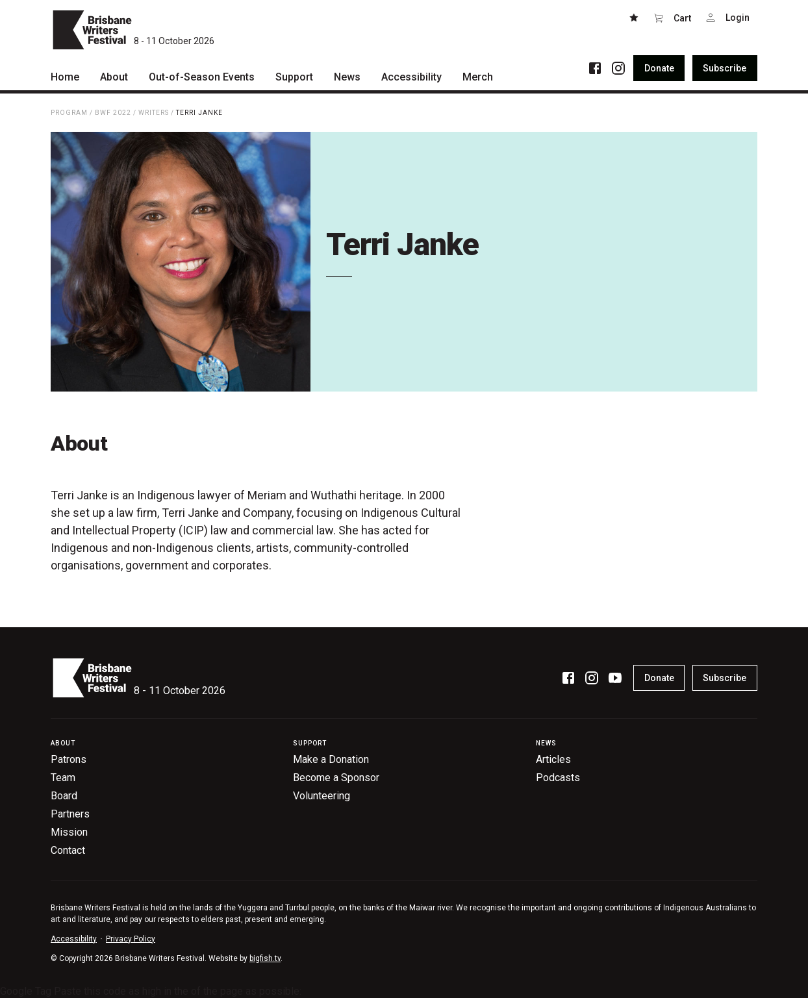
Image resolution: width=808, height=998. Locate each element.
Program (69, 112)
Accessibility (74, 938)
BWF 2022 (113, 112)
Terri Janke (199, 112)
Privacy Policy (130, 938)
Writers (153, 112)
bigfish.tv (265, 958)
